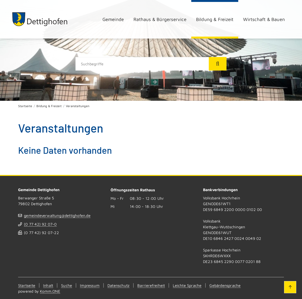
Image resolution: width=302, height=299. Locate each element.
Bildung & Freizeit (215, 19)
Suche (66, 285)
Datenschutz (118, 285)
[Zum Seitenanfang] (290, 287)
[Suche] (142, 64)
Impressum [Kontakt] (90, 285)
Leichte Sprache (187, 285)
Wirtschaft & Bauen (264, 19)
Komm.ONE (50, 291)
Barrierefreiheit (151, 285)
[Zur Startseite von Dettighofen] (40, 19)
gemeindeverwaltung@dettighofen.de (57, 215)
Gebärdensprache (225, 285)
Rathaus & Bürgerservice (159, 19)
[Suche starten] (217, 64)
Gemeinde (113, 19)
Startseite (25, 106)
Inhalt (48, 285)
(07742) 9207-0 (40, 224)
